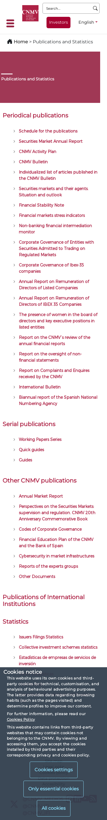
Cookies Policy (21, 719)
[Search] (95, 8)
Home (21, 41)
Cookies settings (54, 769)
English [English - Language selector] (86, 22)
